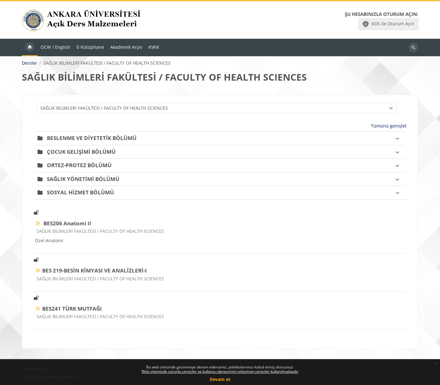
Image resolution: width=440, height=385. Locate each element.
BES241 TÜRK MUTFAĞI (72, 308)
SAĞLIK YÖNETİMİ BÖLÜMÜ (83, 178)
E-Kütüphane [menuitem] (90, 47)
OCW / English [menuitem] (55, 47)
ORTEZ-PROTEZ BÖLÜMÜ (79, 165)
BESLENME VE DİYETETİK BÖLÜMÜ (92, 138)
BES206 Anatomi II (66, 223)
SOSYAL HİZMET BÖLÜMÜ (80, 192)
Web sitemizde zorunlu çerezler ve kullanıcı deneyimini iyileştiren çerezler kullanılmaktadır (220, 371)
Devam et (220, 379)
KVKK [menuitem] (153, 47)
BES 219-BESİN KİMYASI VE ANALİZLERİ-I (94, 270)
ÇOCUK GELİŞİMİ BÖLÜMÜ (81, 151)
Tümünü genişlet (389, 126)
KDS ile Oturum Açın (388, 24)
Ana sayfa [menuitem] (30, 47)
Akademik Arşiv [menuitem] (126, 47)
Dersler (29, 63)
